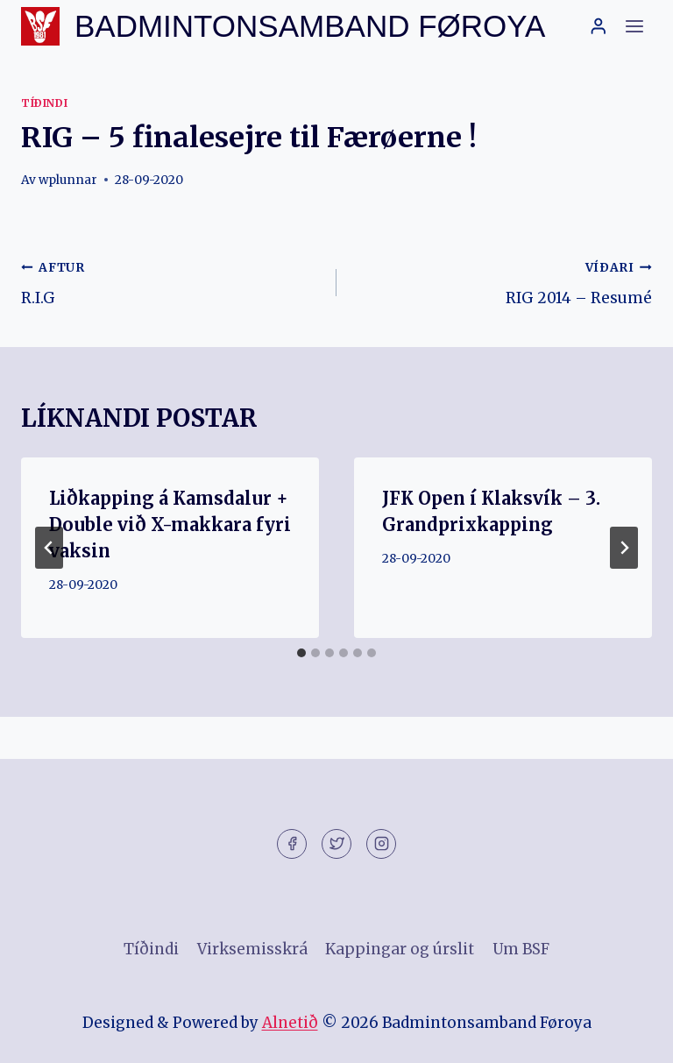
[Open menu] (634, 26)
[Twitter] (336, 844)
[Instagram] (381, 844)
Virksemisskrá (252, 949)
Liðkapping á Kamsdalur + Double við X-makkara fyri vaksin (170, 524)
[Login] (598, 26)
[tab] (301, 652)
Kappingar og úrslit (399, 949)
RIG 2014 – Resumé (501, 281)
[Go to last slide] (49, 548)
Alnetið (290, 1022)
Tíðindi (44, 103)
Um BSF (520, 949)
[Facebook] (292, 844)
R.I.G (171, 281)
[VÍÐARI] (624, 548)
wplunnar (68, 180)
